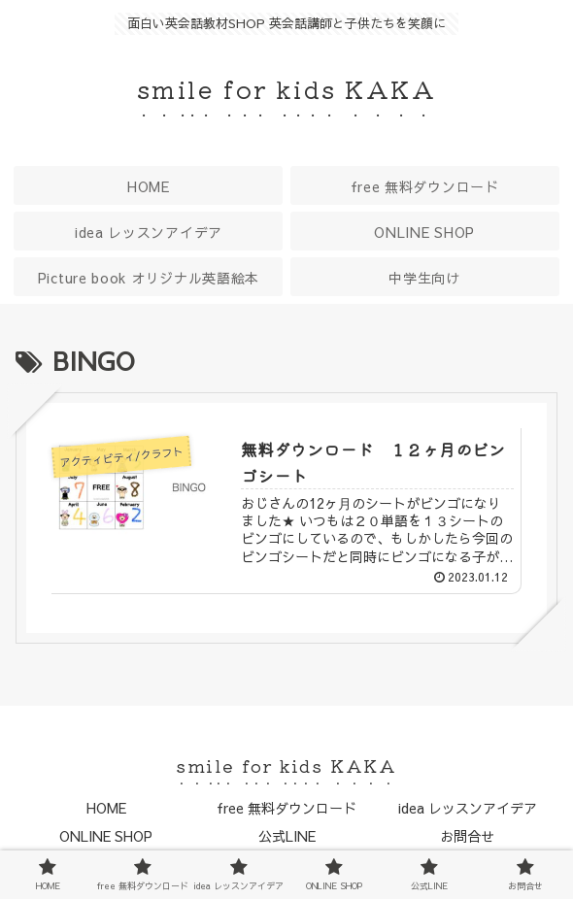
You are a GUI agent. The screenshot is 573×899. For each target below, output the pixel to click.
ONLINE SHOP (105, 836)
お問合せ (467, 836)
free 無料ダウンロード (286, 807)
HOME (106, 807)
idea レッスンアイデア (467, 807)
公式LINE (287, 836)
